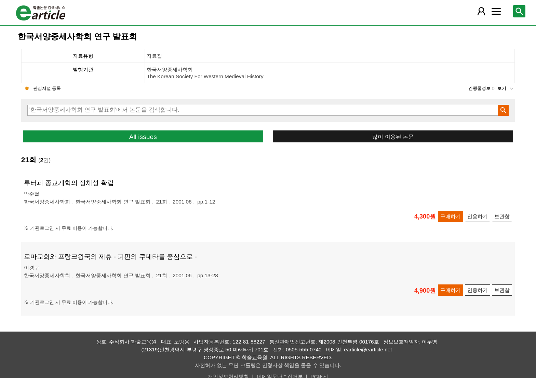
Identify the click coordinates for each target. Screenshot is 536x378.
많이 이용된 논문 (393, 137)
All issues (143, 136)
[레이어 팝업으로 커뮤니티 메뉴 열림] (496, 11)
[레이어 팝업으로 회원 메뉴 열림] (481, 11)
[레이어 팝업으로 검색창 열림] (519, 11)
